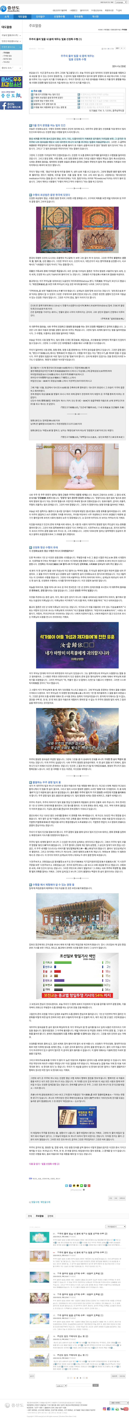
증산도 (35, 1179)
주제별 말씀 (7, 56)
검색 (118, 10)
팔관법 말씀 (7, 59)
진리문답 (78, 1402)
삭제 (115, 1198)
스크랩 (111, 49)
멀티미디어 (84, 10)
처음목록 (114, 1376)
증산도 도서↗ (7, 68)
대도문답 (6, 62)
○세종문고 (73, 10)
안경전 (52, 1179)
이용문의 (54, 1402)
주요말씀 (6, 53)
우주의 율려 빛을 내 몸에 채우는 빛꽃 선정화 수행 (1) (82, 1252)
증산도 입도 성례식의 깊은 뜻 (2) (72, 1336)
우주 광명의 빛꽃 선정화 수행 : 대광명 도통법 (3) (80, 1273)
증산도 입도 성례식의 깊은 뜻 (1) (72, 1355)
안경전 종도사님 (116, 29)
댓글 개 (35, 1202)
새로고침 (122, 1376)
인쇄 (104, 49)
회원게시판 (109, 10)
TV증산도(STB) (96, 10)
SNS (112, 2)
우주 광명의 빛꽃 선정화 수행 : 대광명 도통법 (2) (80, 1294)
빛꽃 (39, 1179)
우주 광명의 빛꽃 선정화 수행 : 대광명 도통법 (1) (80, 1315)
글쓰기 (32, 1376)
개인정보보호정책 (32, 1402)
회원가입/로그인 (105, 2)
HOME (100, 29)
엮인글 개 (45, 1202)
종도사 (58, 1179)
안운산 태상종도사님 (10, 41)
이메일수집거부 (45, 1402)
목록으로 (122, 1198)
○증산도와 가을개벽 (59, 10)
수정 (110, 1198)
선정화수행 (45, 1179)
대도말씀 (6, 27)
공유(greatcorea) (76, 1190)
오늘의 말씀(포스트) (10, 35)
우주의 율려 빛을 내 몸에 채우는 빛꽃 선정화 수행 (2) (82, 1233)
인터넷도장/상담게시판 (66, 1402)
